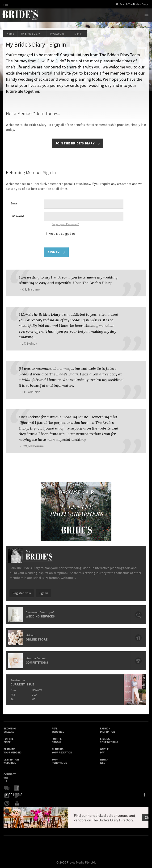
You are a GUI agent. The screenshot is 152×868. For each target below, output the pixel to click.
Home (10, 34)
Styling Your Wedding (109, 740)
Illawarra (37, 690)
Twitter (16, 796)
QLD (34, 695)
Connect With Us (10, 777)
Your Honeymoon (59, 761)
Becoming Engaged (10, 730)
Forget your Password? (65, 224)
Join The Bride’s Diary (74, 143)
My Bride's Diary (32, 34)
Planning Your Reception (62, 751)
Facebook (16, 788)
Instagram (6, 796)
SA (12, 699)
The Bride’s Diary (20, 14)
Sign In (79, 34)
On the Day (104, 751)
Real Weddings (58, 730)
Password (17, 216)
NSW (13, 690)
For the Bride (8, 740)
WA (33, 699)
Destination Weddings (11, 761)
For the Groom (57, 740)
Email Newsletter (6, 811)
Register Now (22, 593)
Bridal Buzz (6, 788)
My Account (59, 34)
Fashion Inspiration (107, 730)
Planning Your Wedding (12, 751)
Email (14, 203)
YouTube (16, 803)
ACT (13, 695)
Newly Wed (104, 761)
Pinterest (6, 803)
